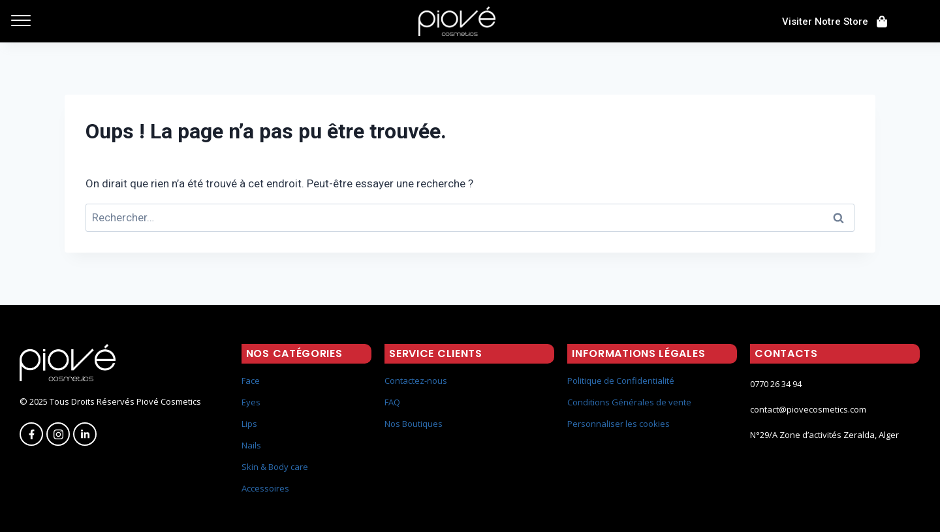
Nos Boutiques (413, 424)
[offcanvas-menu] (21, 21)
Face (251, 380)
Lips (249, 424)
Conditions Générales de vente (629, 402)
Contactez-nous (415, 380)
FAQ (392, 402)
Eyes (251, 402)
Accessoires (265, 488)
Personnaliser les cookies (618, 424)
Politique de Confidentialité (620, 380)
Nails (251, 445)
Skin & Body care (275, 467)
